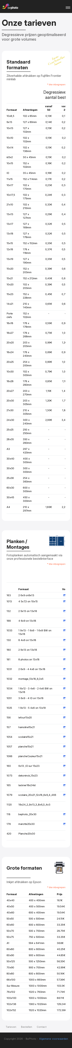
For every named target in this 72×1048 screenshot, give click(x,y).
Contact (42, 1026)
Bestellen (26, 1026)
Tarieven (11, 1026)
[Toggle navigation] (68, 6)
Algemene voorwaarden (53, 1038)
